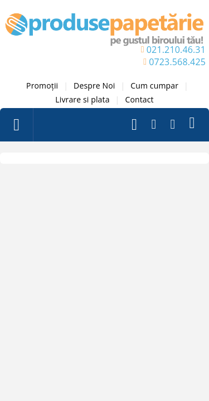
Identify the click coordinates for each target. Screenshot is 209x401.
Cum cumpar (154, 85)
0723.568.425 (177, 62)
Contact (139, 99)
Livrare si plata (82, 99)
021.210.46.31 (176, 49)
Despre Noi (94, 85)
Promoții (42, 85)
